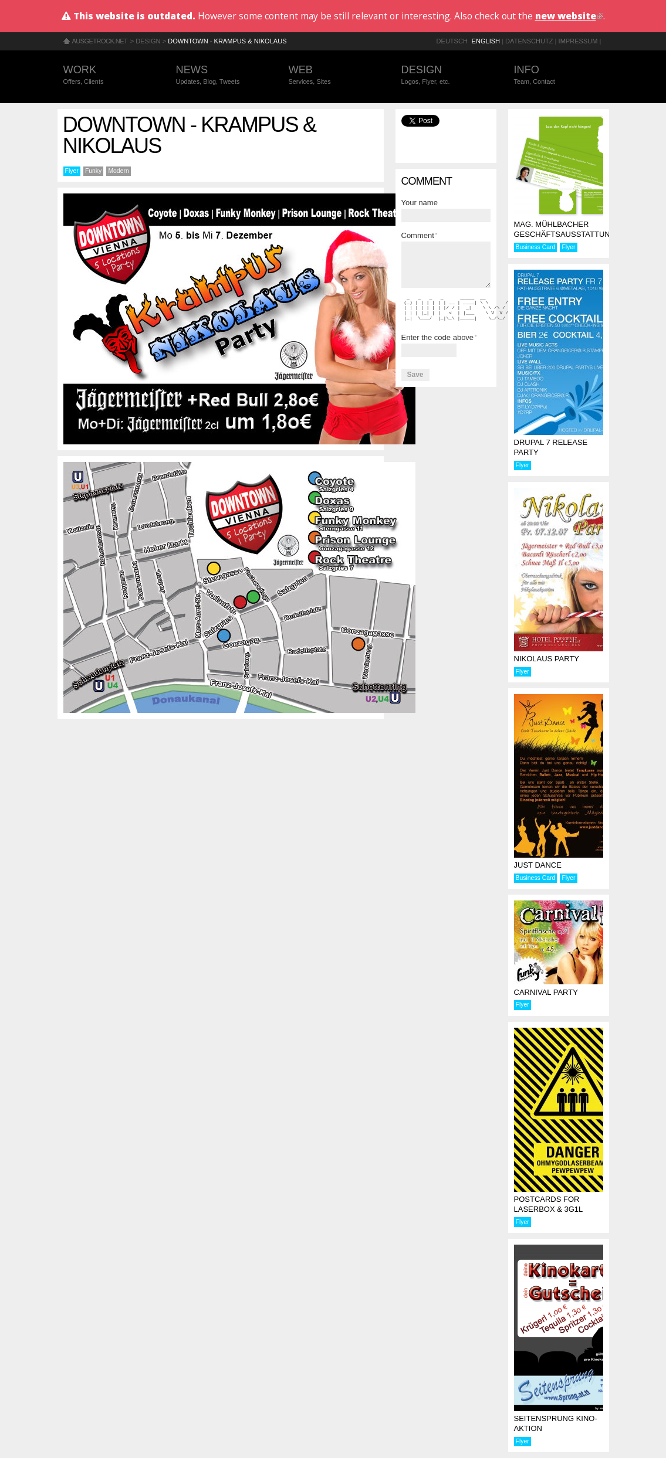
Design (148, 41)
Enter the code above (439, 337)
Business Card (536, 247)
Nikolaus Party (547, 658)
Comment (419, 235)
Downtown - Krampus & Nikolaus (227, 41)
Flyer (72, 171)
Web (333, 75)
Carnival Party (546, 992)
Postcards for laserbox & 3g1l (548, 1204)
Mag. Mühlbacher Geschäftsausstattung (565, 229)
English (486, 41)
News (220, 75)
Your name (419, 202)
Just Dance (538, 865)
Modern (118, 171)
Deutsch (452, 41)
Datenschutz (529, 41)
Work (108, 75)
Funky (93, 171)
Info (558, 75)
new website (569, 15)
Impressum (578, 41)
